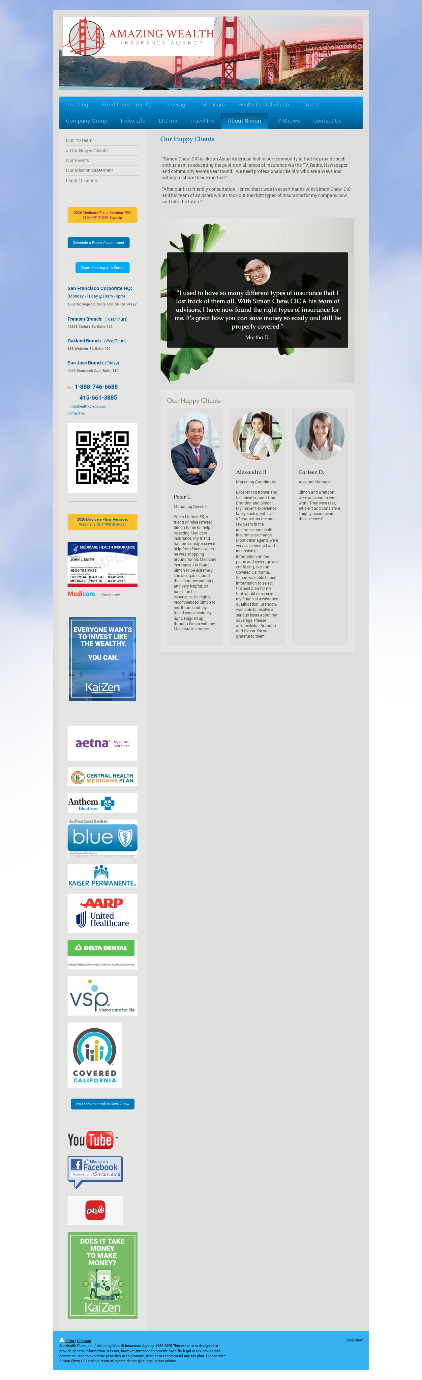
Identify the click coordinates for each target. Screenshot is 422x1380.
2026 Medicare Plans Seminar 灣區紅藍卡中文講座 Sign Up (103, 215)
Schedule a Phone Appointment (98, 242)
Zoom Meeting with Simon (102, 267)
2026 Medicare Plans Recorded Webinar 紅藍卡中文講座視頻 (102, 522)
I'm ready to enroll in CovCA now (102, 1103)
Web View (355, 1339)
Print (67, 1340)
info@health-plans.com (87, 406)
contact (74, 413)
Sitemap (84, 1340)
